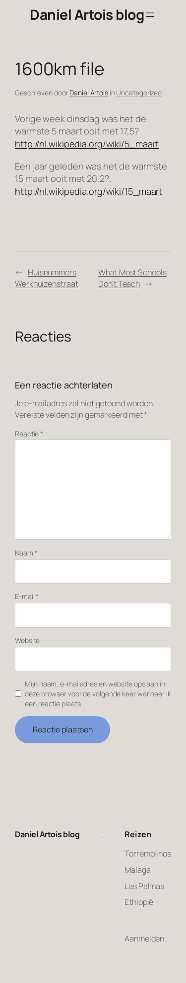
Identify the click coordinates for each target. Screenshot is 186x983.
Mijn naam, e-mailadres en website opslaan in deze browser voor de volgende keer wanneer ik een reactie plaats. (98, 693)
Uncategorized (139, 92)
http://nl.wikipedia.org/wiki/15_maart (88, 191)
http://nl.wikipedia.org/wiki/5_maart (87, 144)
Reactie (29, 433)
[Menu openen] (150, 15)
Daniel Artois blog (87, 14)
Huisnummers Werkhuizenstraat (46, 278)
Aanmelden (144, 938)
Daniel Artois (88, 92)
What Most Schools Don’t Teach (132, 278)
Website (27, 640)
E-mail (27, 596)
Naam (26, 552)
